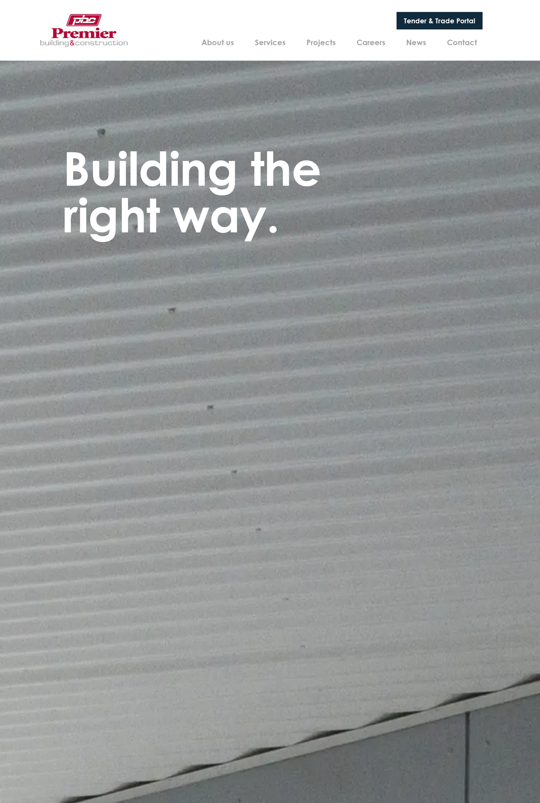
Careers (371, 42)
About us (217, 42)
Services (270, 42)
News (416, 42)
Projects (321, 42)
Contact (462, 42)
